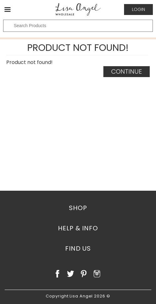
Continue (126, 71)
